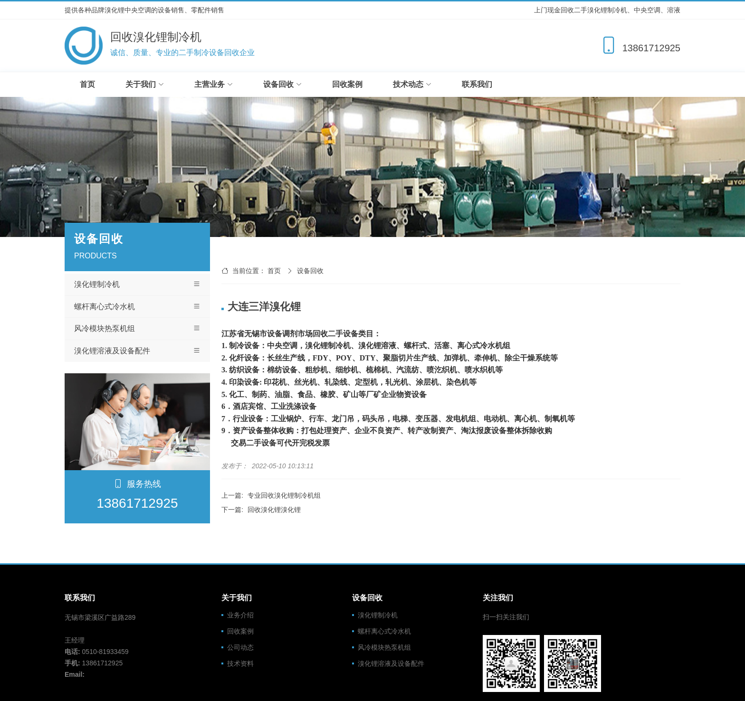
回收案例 (347, 84)
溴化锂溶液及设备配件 (137, 351)
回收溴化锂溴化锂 (274, 509)
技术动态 (412, 84)
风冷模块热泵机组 (137, 328)
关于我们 (144, 84)
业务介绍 (240, 615)
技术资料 (240, 663)
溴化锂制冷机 (137, 284)
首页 (87, 84)
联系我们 (477, 84)
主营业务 (213, 84)
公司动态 (240, 647)
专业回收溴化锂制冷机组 (284, 495)
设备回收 (282, 84)
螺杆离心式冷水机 (137, 307)
